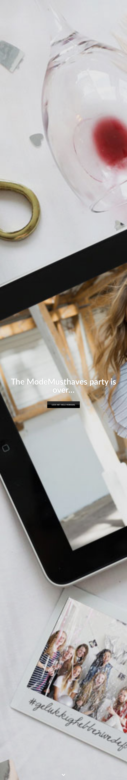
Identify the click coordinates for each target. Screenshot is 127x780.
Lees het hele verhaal (63, 405)
